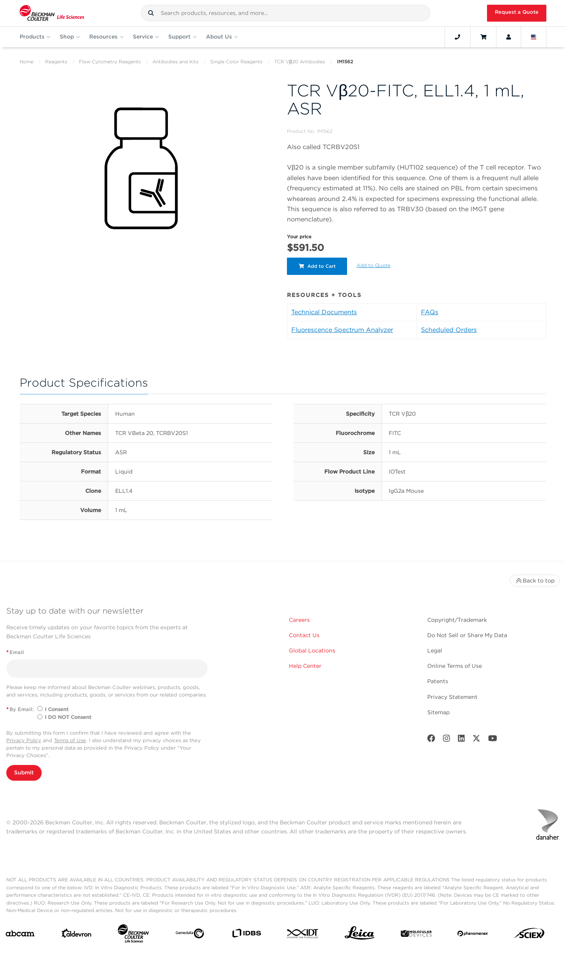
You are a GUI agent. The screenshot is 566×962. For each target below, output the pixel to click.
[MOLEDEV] (416, 935)
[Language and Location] (533, 37)
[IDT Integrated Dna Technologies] (303, 935)
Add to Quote (374, 265)
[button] (151, 13)
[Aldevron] (77, 935)
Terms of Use (70, 740)
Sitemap (438, 712)
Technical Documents (324, 312)
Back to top (535, 580)
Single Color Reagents (236, 62)
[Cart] (483, 37)
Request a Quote (516, 12)
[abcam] (20, 935)
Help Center (305, 666)
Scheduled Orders (449, 330)
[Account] (508, 37)
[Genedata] (190, 935)
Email (15, 652)
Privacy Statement (452, 697)
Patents (437, 681)
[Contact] (457, 37)
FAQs (429, 312)
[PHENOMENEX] (473, 935)
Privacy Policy (23, 740)
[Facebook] (431, 740)
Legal (434, 650)
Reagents (56, 62)
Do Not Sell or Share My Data (467, 635)
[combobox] (285, 13)
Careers (299, 620)
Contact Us (304, 635)
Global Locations (312, 650)
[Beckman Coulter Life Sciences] (133, 935)
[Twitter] (476, 740)
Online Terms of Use (454, 666)
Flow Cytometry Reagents (110, 62)
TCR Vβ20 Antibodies (299, 62)
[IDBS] (246, 934)
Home (26, 62)
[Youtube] (492, 740)
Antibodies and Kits (175, 62)
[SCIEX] (529, 935)
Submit (24, 772)
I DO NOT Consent (68, 717)
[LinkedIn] (461, 740)
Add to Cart (317, 266)
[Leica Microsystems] (360, 935)
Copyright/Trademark (457, 620)
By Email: (20, 709)
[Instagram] (446, 740)
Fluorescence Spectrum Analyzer (342, 330)
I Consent (56, 709)
